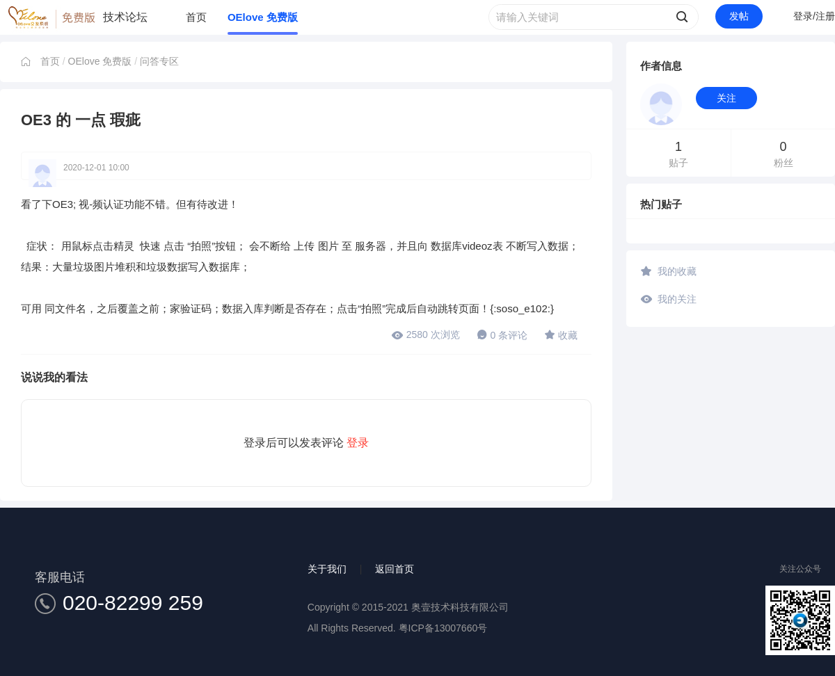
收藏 (561, 334)
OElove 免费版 (263, 17)
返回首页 (394, 568)
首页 (196, 17)
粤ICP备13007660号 (443, 628)
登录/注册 (814, 16)
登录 (358, 443)
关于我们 (327, 568)
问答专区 (159, 61)
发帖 (739, 16)
